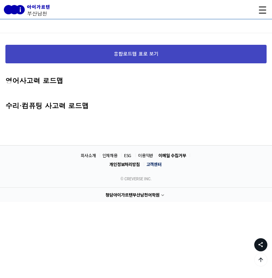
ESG (127, 155)
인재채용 (109, 155)
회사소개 (88, 155)
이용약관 (145, 155)
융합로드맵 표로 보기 (136, 53)
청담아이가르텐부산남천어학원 (132, 195)
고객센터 (154, 164)
